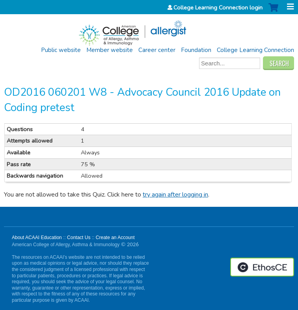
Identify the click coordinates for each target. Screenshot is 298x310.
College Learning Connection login (218, 7)
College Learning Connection (255, 50)
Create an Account (115, 237)
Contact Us (78, 237)
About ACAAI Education (37, 237)
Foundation (196, 50)
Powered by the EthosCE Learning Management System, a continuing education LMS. (262, 267)
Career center (156, 50)
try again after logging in (175, 194)
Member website (109, 50)
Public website (61, 50)
